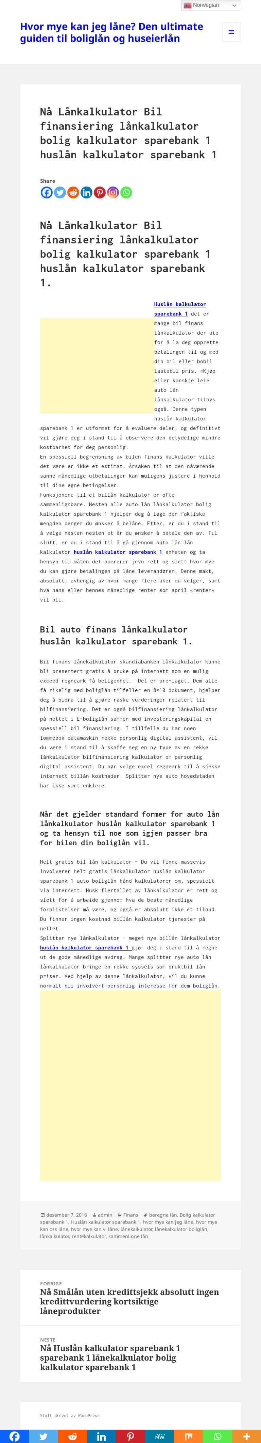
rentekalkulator (89, 1236)
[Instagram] (113, 192)
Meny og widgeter (231, 41)
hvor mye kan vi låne (94, 1229)
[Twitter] (60, 192)
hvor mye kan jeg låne (168, 1222)
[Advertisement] (97, 366)
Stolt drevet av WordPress (70, 1415)
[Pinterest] (100, 192)
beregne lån (163, 1215)
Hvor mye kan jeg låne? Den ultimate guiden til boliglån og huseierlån (111, 32)
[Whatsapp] (126, 192)
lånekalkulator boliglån (181, 1229)
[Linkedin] (86, 192)
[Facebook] (47, 192)
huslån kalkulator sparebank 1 (118, 552)
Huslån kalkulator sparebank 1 (105, 1222)
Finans (130, 1215)
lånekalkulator (136, 1229)
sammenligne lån (128, 1236)
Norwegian (201, 5)
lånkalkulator (54, 1236)
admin (105, 1215)
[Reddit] (73, 192)
